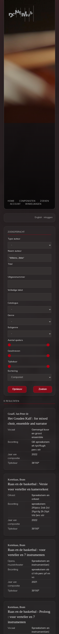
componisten (27, 201)
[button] (42, 389)
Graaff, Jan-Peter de (18, 413)
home (11, 201)
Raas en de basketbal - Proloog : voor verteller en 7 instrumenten (29, 617)
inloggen (48, 217)
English (38, 217)
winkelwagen (33, 204)
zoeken (44, 201)
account (15, 204)
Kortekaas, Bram (16, 479)
